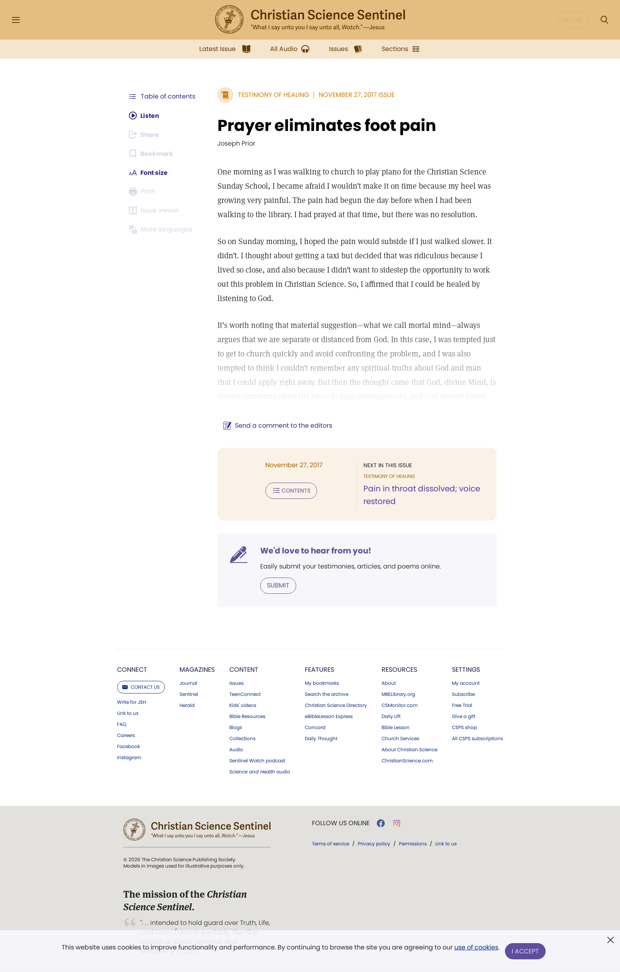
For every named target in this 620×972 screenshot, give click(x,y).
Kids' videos (242, 705)
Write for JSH (131, 702)
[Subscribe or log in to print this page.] (143, 191)
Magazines (197, 669)
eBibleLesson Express (329, 716)
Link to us (127, 713)
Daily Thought (321, 738)
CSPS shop (464, 727)
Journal (188, 683)
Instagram (129, 757)
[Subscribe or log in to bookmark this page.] (151, 153)
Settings (466, 669)
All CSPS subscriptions (477, 738)
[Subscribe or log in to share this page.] (145, 134)
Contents (289, 490)
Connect (132, 669)
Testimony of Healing (271, 94)
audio (259, 771)
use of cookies (476, 948)
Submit (276, 585)
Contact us (141, 687)
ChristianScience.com (407, 760)
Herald (187, 705)
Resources (399, 669)
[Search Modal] (604, 20)
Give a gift (463, 716)
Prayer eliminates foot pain (325, 125)
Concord (315, 727)
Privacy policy (374, 843)
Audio (236, 749)
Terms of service (330, 843)
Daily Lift (391, 716)
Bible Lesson (396, 727)
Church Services (400, 738)
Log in (573, 20)
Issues (236, 683)
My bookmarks (322, 683)
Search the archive (326, 694)
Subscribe (463, 694)
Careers (126, 735)
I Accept (525, 951)
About (389, 683)
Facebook (128, 746)
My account (466, 683)
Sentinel (189, 694)
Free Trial (462, 705)
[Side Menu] (15, 20)
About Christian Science (409, 749)
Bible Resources (247, 716)
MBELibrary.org (398, 694)
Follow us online (341, 823)
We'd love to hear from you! (314, 550)
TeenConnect (245, 694)
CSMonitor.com (400, 705)
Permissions (413, 843)
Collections (242, 738)
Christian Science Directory (336, 705)
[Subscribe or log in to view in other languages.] (161, 229)
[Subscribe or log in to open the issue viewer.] (155, 210)
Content (243, 669)
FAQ (121, 724)
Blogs (235, 727)
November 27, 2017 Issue (355, 94)
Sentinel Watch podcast (257, 760)
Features (319, 669)
